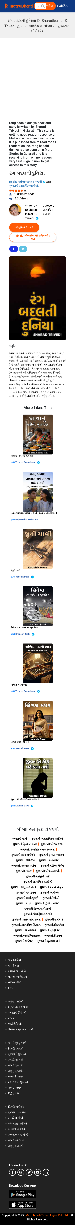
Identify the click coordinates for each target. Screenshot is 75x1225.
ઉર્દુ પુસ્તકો (14, 1093)
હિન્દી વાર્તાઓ (16, 1106)
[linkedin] (46, 1172)
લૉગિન (64, 6)
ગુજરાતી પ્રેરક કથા (51, 844)
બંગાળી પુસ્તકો (16, 1076)
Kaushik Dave (25, 577)
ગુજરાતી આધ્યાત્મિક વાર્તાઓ (47, 838)
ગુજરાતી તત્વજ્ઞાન (26, 892)
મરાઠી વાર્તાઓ (16, 1118)
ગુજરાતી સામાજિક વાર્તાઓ (24, 185)
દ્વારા (13, 462)
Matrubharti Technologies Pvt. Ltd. (47, 1215)
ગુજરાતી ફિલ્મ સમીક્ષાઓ (37, 908)
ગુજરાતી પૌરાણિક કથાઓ (37, 914)
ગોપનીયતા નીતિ (17, 971)
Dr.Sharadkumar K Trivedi (27, 181)
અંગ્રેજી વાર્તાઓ (17, 1123)
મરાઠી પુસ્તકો (15, 1059)
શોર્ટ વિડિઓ (15, 1023)
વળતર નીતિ (14, 982)
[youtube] (37, 1172)
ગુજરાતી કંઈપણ (24, 941)
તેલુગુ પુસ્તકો (15, 1070)
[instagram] (20, 1172)
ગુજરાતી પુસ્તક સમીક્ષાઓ (26, 919)
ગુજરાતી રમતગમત (25, 930)
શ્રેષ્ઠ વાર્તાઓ (15, 1001)
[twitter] (29, 1172)
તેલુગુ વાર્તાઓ (15, 1145)
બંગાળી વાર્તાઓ (16, 1129)
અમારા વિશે (14, 960)
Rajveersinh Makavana (26, 519)
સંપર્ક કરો (13, 965)
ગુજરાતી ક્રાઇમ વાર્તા (48, 941)
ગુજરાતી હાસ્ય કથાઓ (51, 854)
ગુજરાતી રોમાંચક (54, 919)
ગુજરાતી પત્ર (23, 903)
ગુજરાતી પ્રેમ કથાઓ (48, 871)
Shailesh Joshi (25, 634)
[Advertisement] (37, 77)
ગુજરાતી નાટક (24, 871)
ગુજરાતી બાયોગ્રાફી (27, 898)
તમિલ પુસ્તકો (15, 1065)
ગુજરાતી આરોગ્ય (49, 892)
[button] (42, 6)
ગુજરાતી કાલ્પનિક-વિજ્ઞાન (25, 924)
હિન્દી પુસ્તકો (15, 1048)
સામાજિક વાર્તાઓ (48, 212)
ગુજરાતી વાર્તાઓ (17, 1112)
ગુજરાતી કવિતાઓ (49, 860)
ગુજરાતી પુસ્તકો (17, 1054)
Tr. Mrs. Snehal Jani (27, 462)
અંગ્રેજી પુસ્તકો (17, 1043)
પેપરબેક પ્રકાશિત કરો (20, 1029)
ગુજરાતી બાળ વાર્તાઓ (23, 854)
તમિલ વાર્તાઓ (16, 1140)
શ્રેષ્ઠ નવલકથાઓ (18, 1007)
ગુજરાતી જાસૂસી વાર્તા (37, 876)
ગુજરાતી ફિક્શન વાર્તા (25, 844)
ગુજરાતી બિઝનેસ (54, 924)
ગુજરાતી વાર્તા (19, 838)
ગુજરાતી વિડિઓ (17, 1012)
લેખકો (12, 1018)
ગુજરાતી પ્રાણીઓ (50, 930)
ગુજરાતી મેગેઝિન (25, 860)
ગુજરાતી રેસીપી (50, 898)
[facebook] (12, 1172)
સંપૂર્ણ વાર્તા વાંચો (24, 227)
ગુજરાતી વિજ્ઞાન (53, 935)
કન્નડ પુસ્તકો (15, 1087)
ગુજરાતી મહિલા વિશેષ (52, 865)
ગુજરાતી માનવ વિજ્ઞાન (52, 887)
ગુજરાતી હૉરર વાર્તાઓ (47, 903)
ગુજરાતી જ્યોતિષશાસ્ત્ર (26, 935)
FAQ (10, 987)
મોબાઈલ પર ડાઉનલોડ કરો (33, 237)
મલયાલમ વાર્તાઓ (18, 1134)
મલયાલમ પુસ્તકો (18, 1082)
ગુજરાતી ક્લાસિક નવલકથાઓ (37, 849)
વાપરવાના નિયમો (18, 976)
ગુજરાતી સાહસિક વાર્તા (23, 887)
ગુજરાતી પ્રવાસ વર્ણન (23, 865)
